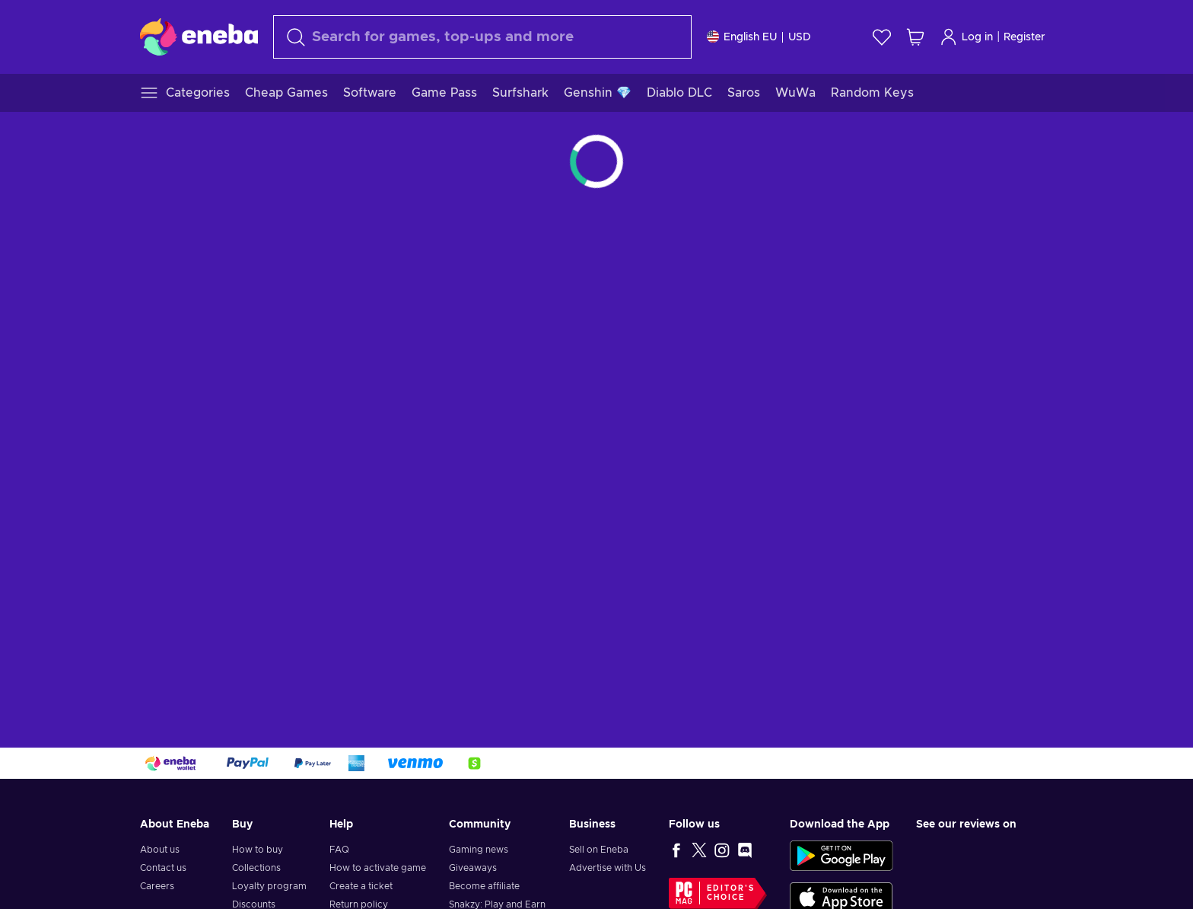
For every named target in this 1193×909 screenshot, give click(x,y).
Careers (157, 886)
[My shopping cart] (915, 37)
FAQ (339, 849)
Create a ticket (361, 886)
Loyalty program (269, 886)
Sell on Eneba (598, 849)
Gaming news (478, 849)
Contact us (163, 867)
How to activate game (377, 867)
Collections (256, 867)
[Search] (482, 37)
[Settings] (759, 37)
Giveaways (473, 867)
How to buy (257, 849)
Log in (966, 36)
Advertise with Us (607, 867)
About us (160, 849)
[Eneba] (199, 36)
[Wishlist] (882, 37)
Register (1024, 37)
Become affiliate (484, 886)
